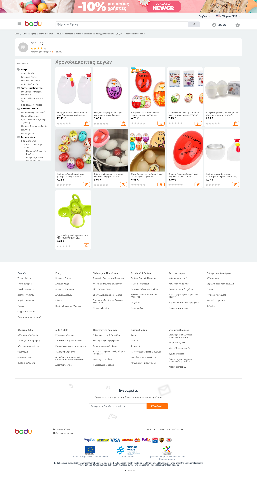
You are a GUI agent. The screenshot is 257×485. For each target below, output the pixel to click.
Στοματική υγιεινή (177, 343)
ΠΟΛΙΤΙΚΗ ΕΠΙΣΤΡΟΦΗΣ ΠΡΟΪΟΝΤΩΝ (165, 429)
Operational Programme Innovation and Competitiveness (167, 457)
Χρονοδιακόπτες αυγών (135, 34)
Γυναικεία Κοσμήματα (216, 295)
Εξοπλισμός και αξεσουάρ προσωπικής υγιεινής (180, 336)
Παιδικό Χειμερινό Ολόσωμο (68, 306)
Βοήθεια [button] (204, 16)
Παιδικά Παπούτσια (30, 116)
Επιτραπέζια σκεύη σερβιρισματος (34, 159)
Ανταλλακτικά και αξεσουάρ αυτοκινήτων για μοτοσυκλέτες (69, 358)
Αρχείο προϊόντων (26, 300)
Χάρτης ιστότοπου (26, 295)
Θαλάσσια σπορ (24, 357)
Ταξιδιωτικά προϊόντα (65, 352)
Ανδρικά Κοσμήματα (216, 300)
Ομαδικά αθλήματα (26, 363)
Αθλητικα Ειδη (25, 330)
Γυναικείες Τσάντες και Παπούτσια (31, 93)
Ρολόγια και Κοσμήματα (219, 273)
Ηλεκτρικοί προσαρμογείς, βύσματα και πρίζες (109, 352)
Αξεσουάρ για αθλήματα (28, 346)
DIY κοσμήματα (213, 278)
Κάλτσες (59, 300)
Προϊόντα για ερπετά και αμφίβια (146, 352)
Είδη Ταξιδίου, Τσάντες (31, 105)
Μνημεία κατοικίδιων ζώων (143, 363)
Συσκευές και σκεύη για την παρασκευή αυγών (103, 34)
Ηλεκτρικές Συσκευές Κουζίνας (36, 152)
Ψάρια (133, 335)
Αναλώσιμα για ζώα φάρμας (143, 357)
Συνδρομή (157, 406)
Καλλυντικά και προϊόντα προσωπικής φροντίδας (180, 360)
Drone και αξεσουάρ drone (105, 346)
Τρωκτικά (135, 346)
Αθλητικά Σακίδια (101, 308)
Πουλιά (134, 341)
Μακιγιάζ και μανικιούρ (179, 348)
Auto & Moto (61, 330)
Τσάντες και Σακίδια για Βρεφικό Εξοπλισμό (108, 301)
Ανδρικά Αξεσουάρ (29, 84)
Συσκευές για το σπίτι (178, 308)
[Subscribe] (118, 406)
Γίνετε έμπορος (24, 284)
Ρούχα (58, 273)
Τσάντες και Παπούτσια (105, 273)
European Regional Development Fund (90, 456)
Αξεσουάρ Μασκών (177, 367)
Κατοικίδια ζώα (139, 330)
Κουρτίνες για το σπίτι (179, 284)
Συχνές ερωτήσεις (26, 289)
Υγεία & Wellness (176, 354)
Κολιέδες (211, 306)
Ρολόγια (210, 289)
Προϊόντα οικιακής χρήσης (181, 289)
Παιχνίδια (25, 130)
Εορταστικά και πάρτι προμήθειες (184, 302)
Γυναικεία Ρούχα (29, 77)
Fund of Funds (128, 456)
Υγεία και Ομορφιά (179, 330)
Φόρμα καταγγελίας (26, 312)
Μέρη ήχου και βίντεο (103, 359)
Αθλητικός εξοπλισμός (28, 335)
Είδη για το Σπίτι (46, 34)
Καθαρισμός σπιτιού (178, 278)
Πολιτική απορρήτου (63, 433)
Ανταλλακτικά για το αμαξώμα (69, 341)
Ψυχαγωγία (23, 352)
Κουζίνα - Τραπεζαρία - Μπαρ (69, 34)
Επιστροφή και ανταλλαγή (29, 317)
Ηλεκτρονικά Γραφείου (103, 365)
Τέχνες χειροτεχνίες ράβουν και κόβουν (183, 295)
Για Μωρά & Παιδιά (141, 273)
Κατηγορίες (23, 63)
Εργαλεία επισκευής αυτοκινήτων (70, 346)
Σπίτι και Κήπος (29, 34)
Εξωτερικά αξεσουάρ (65, 335)
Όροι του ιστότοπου (62, 429)
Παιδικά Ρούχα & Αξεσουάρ (33, 112)
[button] (19, 23)
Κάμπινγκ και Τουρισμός (29, 341)
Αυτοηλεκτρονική (63, 365)
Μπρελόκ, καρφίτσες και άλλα (220, 284)
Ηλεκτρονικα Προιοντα (105, 330)
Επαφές (21, 306)
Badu (17, 34)
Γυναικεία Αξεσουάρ (30, 81)
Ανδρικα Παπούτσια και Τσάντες (32, 99)
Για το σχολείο (27, 133)
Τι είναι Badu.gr (24, 278)
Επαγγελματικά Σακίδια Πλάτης (107, 295)
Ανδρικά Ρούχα (28, 73)
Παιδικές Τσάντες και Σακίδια (34, 126)
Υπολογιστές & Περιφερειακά (106, 341)
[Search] (122, 24)
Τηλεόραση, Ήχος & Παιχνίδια (106, 335)
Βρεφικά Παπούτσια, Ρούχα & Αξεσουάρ (34, 121)
